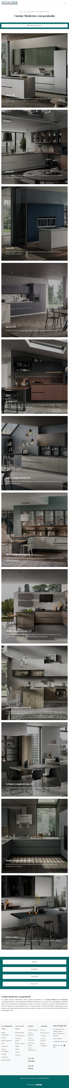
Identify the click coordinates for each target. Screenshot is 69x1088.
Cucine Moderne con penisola (42, 11)
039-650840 (57, 1038)
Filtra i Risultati (34, 25)
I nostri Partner (42, 1040)
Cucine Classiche (31, 1039)
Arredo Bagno (6, 1060)
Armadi (3, 1054)
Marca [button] (34, 962)
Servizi (42, 1030)
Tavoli (17, 1052)
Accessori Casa (19, 1027)
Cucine (24, 11)
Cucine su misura (31, 1044)
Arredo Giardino (31, 1059)
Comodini (4, 1046)
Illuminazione (19, 1033)
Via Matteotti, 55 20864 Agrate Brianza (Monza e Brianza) (59, 1032)
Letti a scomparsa (5, 1050)
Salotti (3, 1038)
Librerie (17, 1055)
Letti (3, 1043)
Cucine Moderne (31, 11)
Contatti (43, 1036)
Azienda (43, 1026)
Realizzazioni (44, 1033)
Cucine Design (33, 1030)
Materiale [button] (34, 969)
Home (20, 11)
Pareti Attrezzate (5, 1034)
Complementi (19, 1035)
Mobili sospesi (20, 1043)
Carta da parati (18, 1039)
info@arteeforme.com (60, 1041)
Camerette (5, 1057)
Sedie (17, 1049)
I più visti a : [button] (35, 984)
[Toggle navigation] (65, 3)
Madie (17, 1046)
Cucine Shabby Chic (32, 1049)
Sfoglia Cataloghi (43, 1045)
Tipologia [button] (34, 976)
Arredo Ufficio (31, 1067)
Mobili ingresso (6, 1040)
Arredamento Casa (7, 1027)
